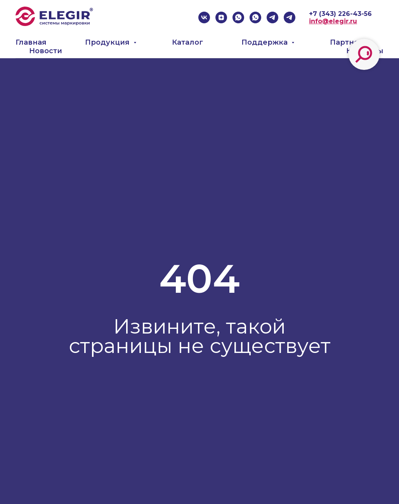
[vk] (204, 17)
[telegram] (272, 17)
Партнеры (350, 42)
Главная (31, 42)
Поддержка (265, 42)
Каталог (187, 42)
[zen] (221, 17)
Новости (45, 51)
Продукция (108, 42)
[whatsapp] (238, 17)
